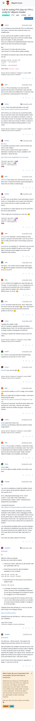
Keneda (7, 140)
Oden (6, 84)
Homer (6, 464)
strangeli (7, 481)
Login (11, 706)
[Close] (31, 673)
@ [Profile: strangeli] (4, 551)
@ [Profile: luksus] (3, 88)
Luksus (7, 25)
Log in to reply (28, 18)
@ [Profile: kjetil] (3, 423)
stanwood (7, 548)
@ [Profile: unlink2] (4, 370)
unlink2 (7, 351)
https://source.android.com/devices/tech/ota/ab (14, 109)
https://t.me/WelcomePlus (8, 613)
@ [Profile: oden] (3, 107)
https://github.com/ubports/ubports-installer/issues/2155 (17, 507)
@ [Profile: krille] (3, 283)
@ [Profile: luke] (3, 28)
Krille (6, 262)
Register (6, 706)
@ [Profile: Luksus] (4, 144)
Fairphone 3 (5, 15)
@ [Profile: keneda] (4, 179)
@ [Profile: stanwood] (4, 637)
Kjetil (6, 388)
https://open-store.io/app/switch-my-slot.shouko (14, 157)
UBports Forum (16, 3)
